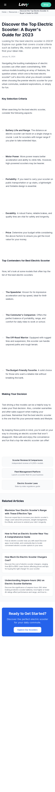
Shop (46, 5)
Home (4, 12)
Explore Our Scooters (27, 630)
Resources (13, 12)
